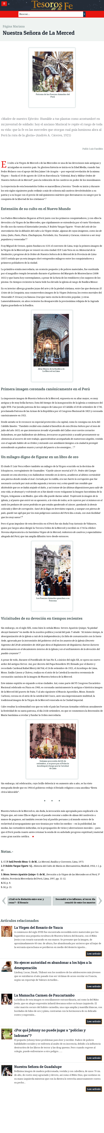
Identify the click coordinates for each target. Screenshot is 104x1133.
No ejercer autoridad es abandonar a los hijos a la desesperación (53, 965)
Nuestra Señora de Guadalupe (38, 1066)
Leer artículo (94, 953)
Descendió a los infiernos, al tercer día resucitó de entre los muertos (75, 901)
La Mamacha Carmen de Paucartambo (44, 995)
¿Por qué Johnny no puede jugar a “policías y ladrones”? (50, 1033)
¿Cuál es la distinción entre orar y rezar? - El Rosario (26, 901)
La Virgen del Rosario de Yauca (38, 927)
